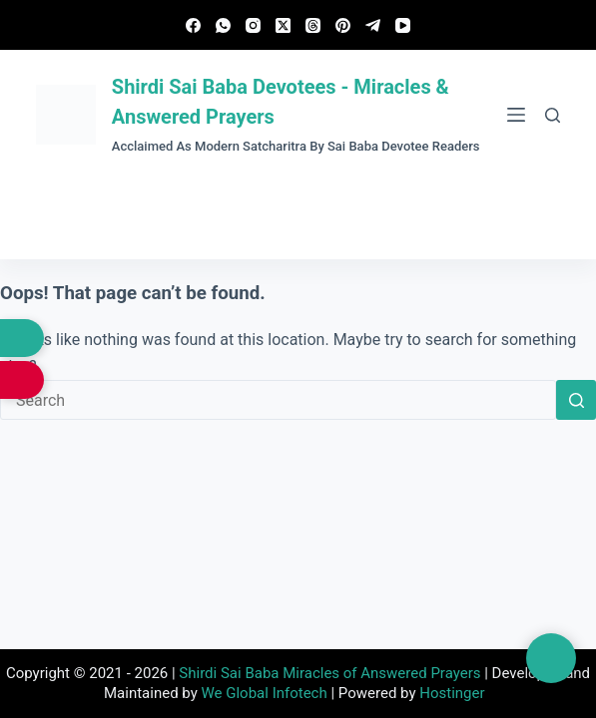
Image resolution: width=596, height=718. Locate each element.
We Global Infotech (264, 693)
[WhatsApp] (223, 25)
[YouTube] (402, 25)
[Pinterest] (342, 25)
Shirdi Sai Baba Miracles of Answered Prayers (329, 673)
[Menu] (516, 115)
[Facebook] (193, 25)
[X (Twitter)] (283, 25)
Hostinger (451, 693)
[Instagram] (253, 25)
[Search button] (576, 400)
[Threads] (312, 25)
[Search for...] (278, 400)
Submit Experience (298, 219)
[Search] (552, 115)
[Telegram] (372, 25)
